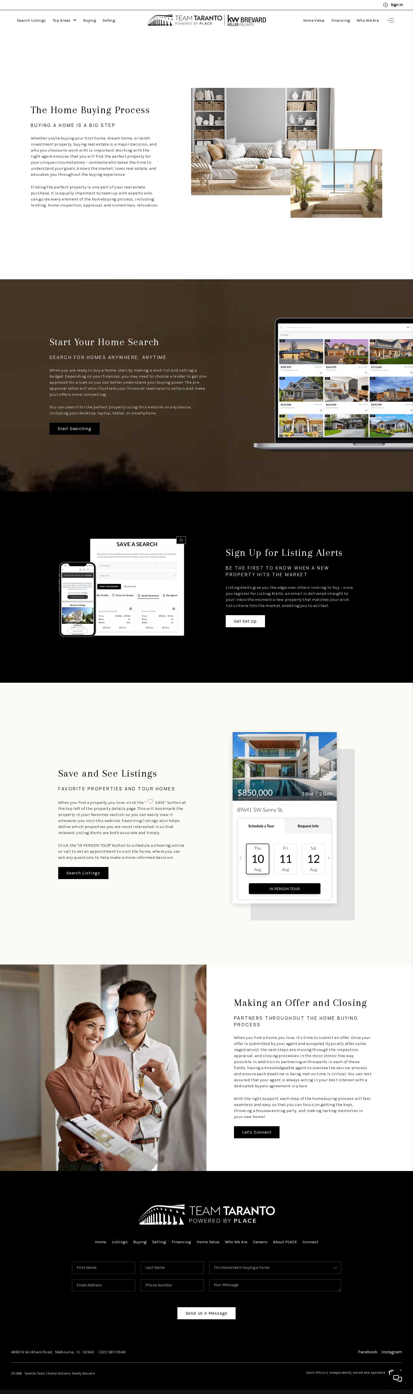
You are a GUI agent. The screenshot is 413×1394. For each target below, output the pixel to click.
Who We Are (368, 20)
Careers (260, 1241)
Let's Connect (256, 1132)
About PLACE (285, 1241)
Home (100, 1241)
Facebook (367, 1351)
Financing (340, 20)
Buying (89, 20)
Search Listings (31, 20)
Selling (109, 20)
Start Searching (74, 428)
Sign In (393, 4)
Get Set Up (245, 621)
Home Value (314, 20)
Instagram (391, 1351)
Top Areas (64, 20)
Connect (310, 1241)
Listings (120, 1241)
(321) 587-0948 (111, 1352)
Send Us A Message (207, 1313)
